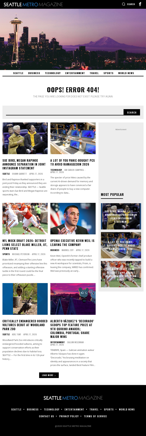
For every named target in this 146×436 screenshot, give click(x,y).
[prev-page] (128, 209)
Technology (56, 170)
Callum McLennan (75, 342)
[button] (128, 4)
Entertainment (57, 342)
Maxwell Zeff (68, 250)
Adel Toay (16, 334)
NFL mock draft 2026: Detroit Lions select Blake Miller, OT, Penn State (24, 245)
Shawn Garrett (19, 173)
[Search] (132, 112)
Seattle (6, 174)
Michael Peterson (20, 254)
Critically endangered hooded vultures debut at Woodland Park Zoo (25, 325)
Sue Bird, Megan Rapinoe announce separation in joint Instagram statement (24, 164)
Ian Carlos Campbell (74, 169)
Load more (49, 375)
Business (54, 250)
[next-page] (135, 209)
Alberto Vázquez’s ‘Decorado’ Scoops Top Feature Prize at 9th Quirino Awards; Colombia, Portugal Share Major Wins (72, 329)
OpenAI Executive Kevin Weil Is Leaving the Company (72, 243)
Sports (6, 254)
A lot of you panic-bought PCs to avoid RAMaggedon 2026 (72, 162)
